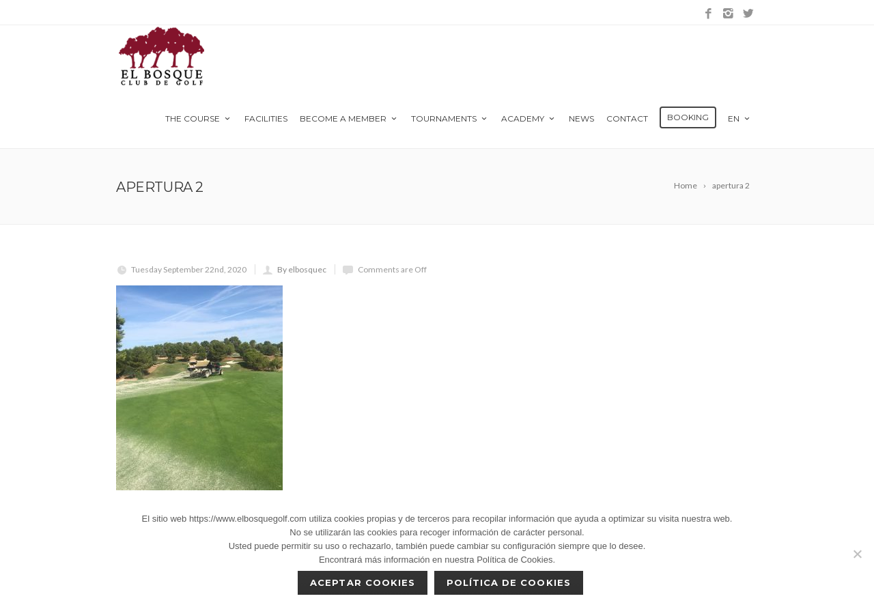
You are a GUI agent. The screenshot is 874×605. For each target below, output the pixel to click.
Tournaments (450, 118)
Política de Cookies (509, 582)
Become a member (349, 118)
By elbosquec (301, 269)
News (581, 118)
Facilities (265, 118)
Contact (627, 118)
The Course (198, 118)
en (740, 118)
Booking (688, 117)
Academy (528, 118)
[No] (857, 554)
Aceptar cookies (362, 582)
